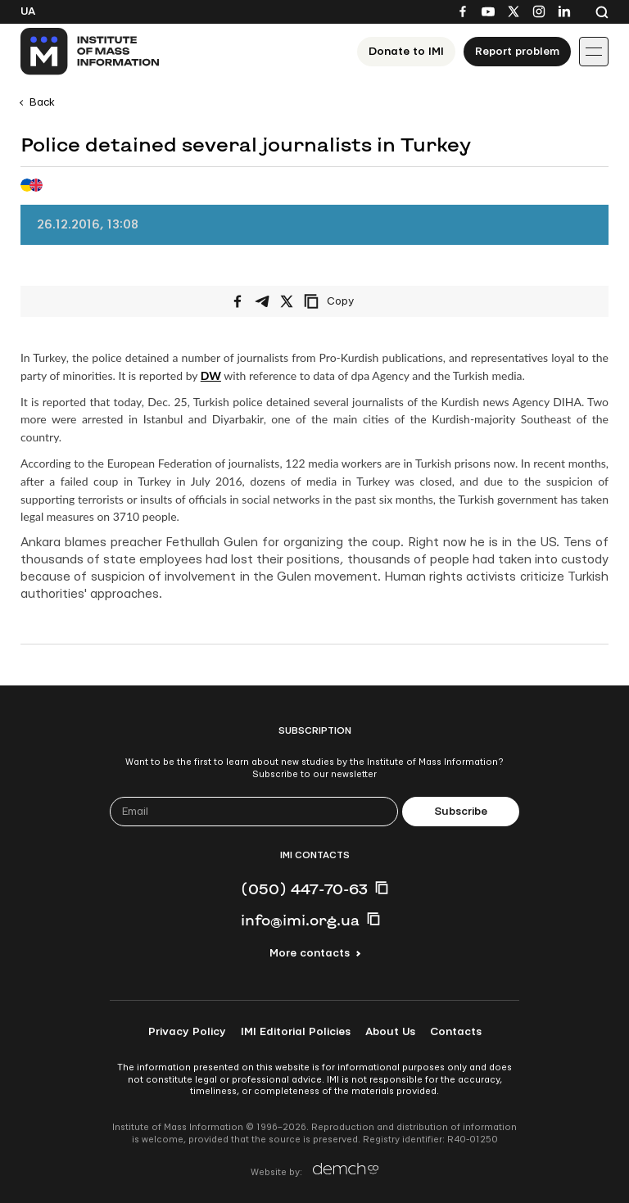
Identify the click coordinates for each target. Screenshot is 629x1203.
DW (211, 375)
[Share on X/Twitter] (286, 301)
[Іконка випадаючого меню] (594, 51)
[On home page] (90, 51)
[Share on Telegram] (262, 301)
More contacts (309, 953)
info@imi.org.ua (300, 919)
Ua (27, 11)
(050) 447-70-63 (304, 888)
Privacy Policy (187, 1032)
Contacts (456, 1032)
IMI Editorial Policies (296, 1032)
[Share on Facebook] (237, 301)
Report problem (517, 51)
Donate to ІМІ (406, 51)
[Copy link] (351, 301)
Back (42, 102)
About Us (390, 1032)
